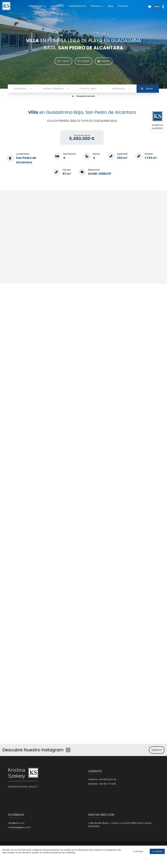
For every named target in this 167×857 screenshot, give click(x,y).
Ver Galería (63, 61)
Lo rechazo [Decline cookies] (138, 851)
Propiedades (37, 6)
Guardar (83, 61)
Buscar (147, 88)
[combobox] (13, 88)
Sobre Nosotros (77, 6)
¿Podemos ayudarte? (157, 121)
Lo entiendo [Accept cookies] (157, 851)
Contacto (123, 6)
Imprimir (104, 61)
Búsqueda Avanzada (83, 96)
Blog (110, 6)
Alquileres (57, 6)
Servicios (97, 6)
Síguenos (157, 749)
